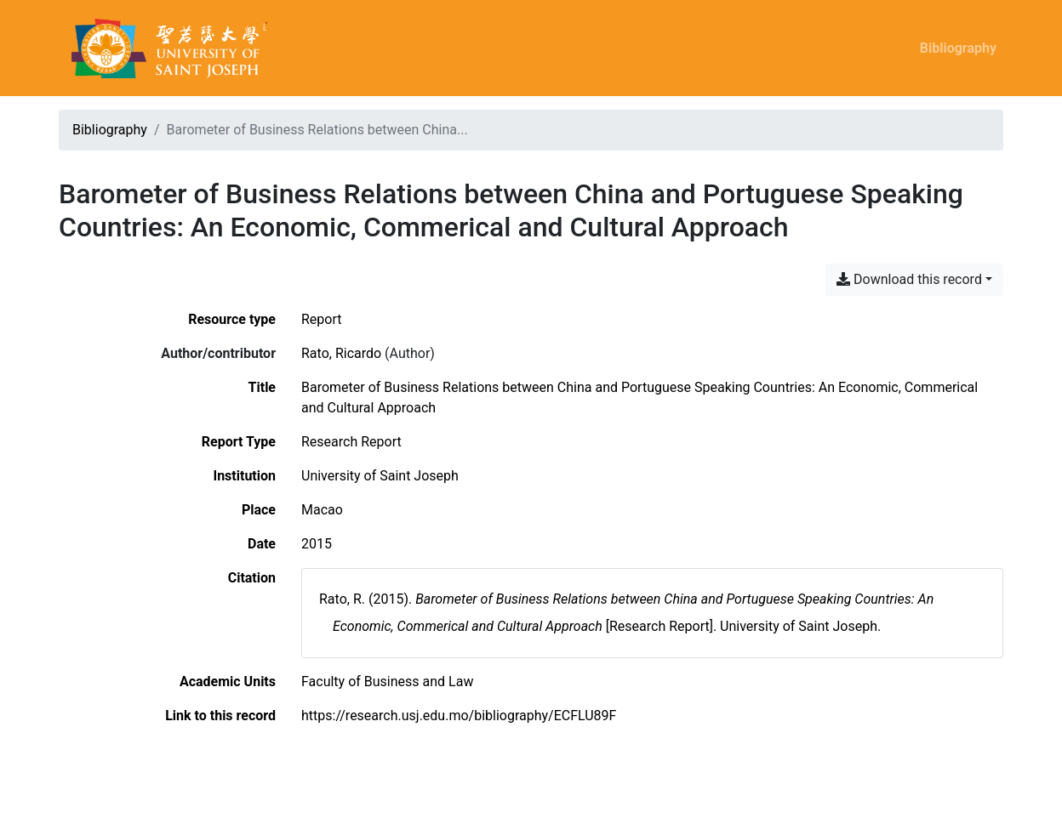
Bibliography (958, 48)
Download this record (909, 279)
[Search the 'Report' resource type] (321, 319)
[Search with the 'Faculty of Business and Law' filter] (387, 681)
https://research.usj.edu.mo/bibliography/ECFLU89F (458, 715)
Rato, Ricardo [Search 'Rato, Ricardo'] (341, 353)
